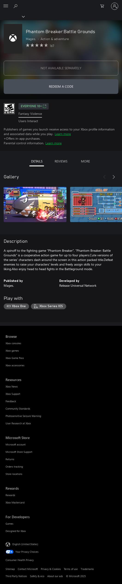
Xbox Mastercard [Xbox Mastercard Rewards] (15, 502)
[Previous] (104, 177)
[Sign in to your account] (114, 6)
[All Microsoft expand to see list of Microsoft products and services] (5, 6)
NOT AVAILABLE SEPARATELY (61, 68)
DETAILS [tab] (36, 161)
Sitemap (10, 568)
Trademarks (87, 568)
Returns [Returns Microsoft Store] (10, 459)
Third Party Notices (16, 576)
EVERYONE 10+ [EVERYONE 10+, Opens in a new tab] (33, 106)
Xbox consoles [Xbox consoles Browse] (13, 343)
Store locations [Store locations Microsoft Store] (14, 473)
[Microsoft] (61, 3)
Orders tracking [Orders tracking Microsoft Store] (14, 466)
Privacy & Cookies (51, 568)
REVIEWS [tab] (61, 161)
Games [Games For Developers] (9, 523)
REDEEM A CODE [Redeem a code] (61, 86)
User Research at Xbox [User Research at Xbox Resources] (18, 423)
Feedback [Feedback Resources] (11, 401)
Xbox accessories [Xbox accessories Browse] (15, 365)
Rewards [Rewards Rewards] (10, 495)
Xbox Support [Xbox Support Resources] (13, 393)
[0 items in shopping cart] (103, 6)
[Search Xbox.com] (16, 6)
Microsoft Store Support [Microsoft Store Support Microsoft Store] (19, 451)
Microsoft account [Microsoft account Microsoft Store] (16, 444)
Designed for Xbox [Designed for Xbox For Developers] (16, 530)
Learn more (63, 134)
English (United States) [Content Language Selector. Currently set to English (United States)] (25, 544)
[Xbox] (12, 16)
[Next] (113, 177)
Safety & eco (37, 576)
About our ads (55, 576)
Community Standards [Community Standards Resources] (18, 408)
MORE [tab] (85, 161)
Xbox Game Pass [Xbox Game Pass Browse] (15, 357)
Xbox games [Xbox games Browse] (12, 350)
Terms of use (71, 568)
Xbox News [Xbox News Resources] (12, 386)
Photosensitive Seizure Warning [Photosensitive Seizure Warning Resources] (23, 415)
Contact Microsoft (28, 568)
